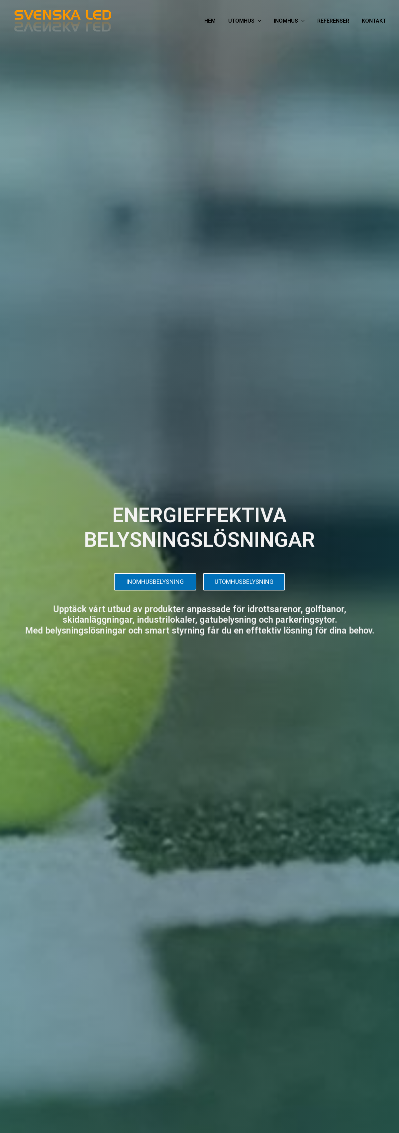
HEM (218, 21)
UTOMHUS (251, 21)
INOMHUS (293, 21)
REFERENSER (336, 21)
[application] (264, 21)
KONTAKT (375, 21)
